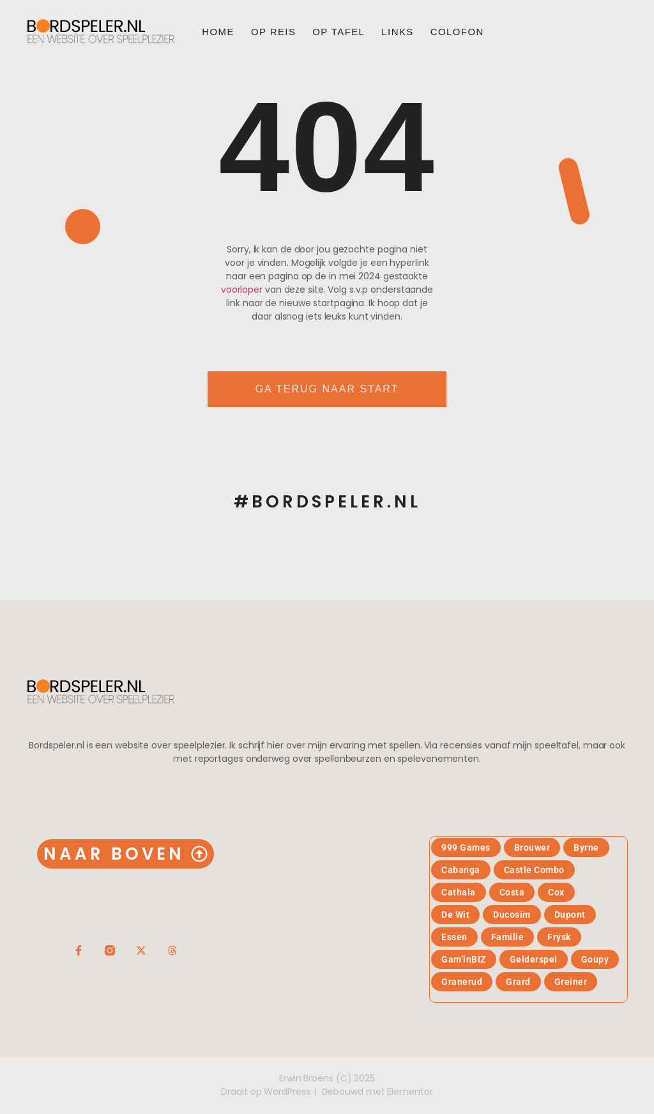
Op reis (273, 31)
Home (218, 31)
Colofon (457, 31)
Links (397, 31)
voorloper (241, 289)
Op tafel (338, 31)
